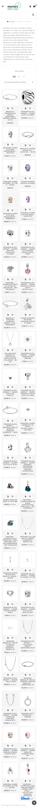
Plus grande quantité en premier (19, 82)
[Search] (33, 14)
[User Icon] (30, 6)
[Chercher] (16, 15)
